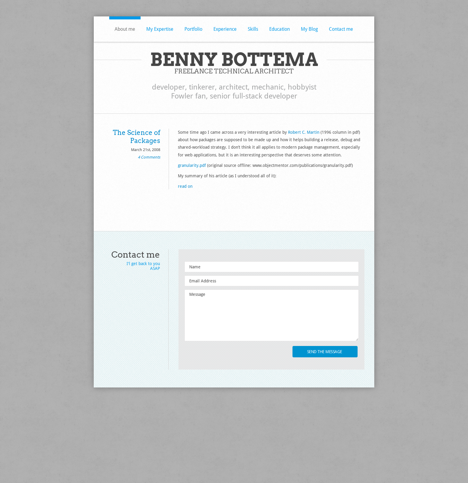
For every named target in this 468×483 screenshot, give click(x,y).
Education (279, 29)
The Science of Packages (136, 136)
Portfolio (193, 29)
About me (125, 29)
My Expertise (159, 29)
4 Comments (149, 157)
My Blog (309, 29)
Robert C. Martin (303, 132)
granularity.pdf (192, 165)
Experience (225, 29)
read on (185, 186)
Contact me (341, 29)
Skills (253, 29)
